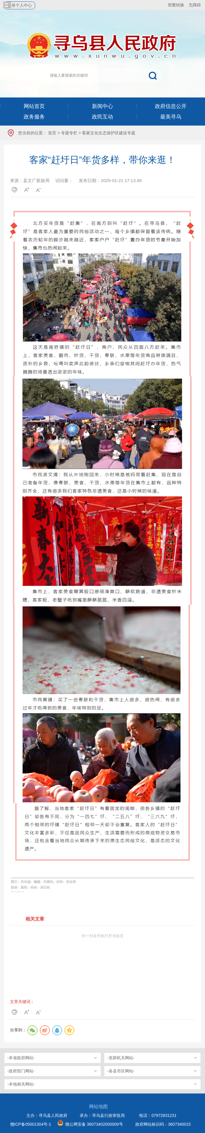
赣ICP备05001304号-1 (30, 1124)
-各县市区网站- (120, 1071)
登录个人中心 (19, 5)
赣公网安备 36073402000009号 (94, 1124)
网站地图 (98, 1106)
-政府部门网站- (21, 1071)
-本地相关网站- (21, 1084)
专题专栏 (69, 133)
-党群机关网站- (120, 1057)
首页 (52, 133)
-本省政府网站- (21, 1057)
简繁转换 (176, 5)
